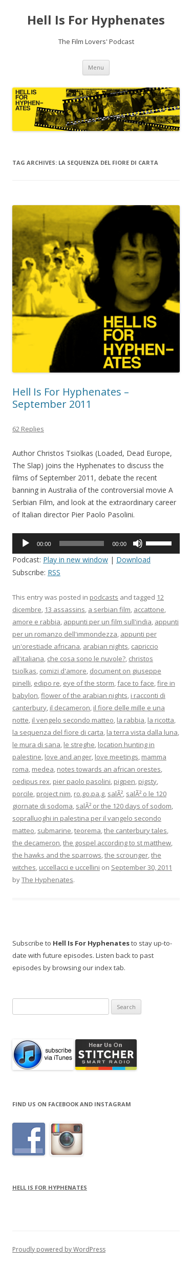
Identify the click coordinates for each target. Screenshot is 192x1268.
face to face (135, 683)
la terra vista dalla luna (142, 732)
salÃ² (115, 793)
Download (133, 559)
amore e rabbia (36, 621)
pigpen (124, 781)
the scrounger (126, 855)
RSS (54, 572)
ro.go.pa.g (89, 793)
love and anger (68, 756)
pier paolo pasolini (82, 781)
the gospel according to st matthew (117, 842)
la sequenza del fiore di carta (57, 732)
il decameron (70, 707)
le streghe (79, 744)
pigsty (147, 781)
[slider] (81, 543)
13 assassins (65, 609)
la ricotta (160, 720)
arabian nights (105, 646)
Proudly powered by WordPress (58, 1249)
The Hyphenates (47, 879)
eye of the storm (88, 683)
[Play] (25, 543)
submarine (54, 830)
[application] (96, 543)
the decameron (36, 842)
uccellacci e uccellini (69, 867)
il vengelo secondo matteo (73, 720)
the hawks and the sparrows (56, 855)
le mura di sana (36, 744)
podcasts (104, 597)
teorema (87, 830)
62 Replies (28, 428)
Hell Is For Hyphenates (96, 20)
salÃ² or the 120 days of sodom (124, 806)
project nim (53, 793)
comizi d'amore (63, 670)
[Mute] (138, 543)
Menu (96, 67)
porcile (22, 793)
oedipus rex (31, 781)
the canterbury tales (135, 830)
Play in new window (75, 559)
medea (43, 769)
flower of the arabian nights (84, 695)
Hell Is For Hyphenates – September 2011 (70, 398)
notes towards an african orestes (109, 769)
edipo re (47, 683)
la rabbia (130, 720)
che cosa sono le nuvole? (86, 658)
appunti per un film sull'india (107, 621)
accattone (149, 609)
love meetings (116, 756)
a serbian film (109, 609)
